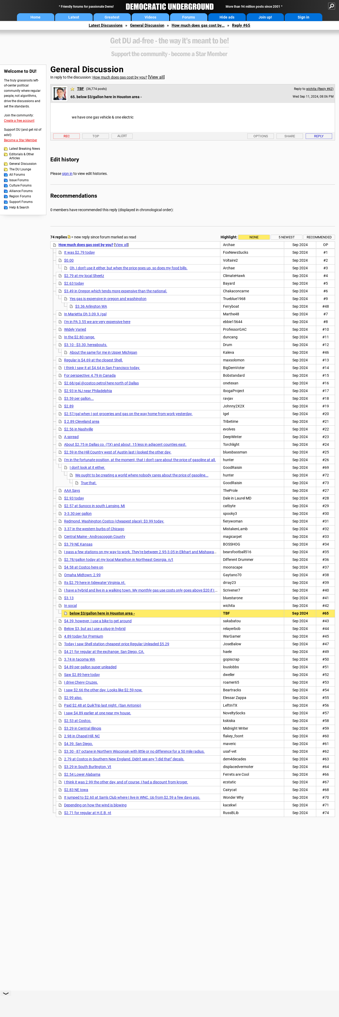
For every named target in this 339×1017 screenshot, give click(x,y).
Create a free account (19, 120)
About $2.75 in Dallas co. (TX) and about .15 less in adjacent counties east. (125, 444)
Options (260, 136)
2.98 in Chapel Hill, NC (82, 736)
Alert (122, 136)
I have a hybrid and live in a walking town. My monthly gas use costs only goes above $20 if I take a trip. (148, 590)
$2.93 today (74, 498)
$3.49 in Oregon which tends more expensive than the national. (115, 291)
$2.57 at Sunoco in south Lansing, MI (94, 506)
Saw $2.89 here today (82, 675)
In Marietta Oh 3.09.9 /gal (85, 314)
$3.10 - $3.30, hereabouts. (85, 345)
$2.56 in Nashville (78, 429)
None (253, 237)
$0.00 (69, 260)
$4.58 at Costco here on (83, 567)
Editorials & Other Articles (21, 156)
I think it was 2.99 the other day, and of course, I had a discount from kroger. (126, 782)
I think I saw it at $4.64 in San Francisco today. (102, 368)
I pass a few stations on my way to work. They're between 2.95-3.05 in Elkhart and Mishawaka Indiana (147, 552)
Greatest (112, 17)
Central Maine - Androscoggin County (94, 536)
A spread (71, 437)
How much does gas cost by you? (119, 77)
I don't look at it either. (87, 467)
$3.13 (69, 598)
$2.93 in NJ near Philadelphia (88, 391)
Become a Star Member (20, 140)
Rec (67, 136)
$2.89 (69, 406)
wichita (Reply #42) (319, 89)
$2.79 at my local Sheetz (84, 276)
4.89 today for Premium (83, 636)
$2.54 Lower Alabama (82, 774)
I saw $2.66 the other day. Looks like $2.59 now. (103, 690)
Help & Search (19, 207)
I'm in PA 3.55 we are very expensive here (97, 322)
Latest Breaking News (24, 149)
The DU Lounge (20, 169)
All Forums (17, 174)
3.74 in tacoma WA (79, 659)
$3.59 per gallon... (79, 398)
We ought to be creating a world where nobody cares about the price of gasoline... (141, 475)
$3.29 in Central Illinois (82, 728)
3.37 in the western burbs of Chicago (94, 529)
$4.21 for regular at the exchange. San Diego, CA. (104, 652)
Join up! (265, 17)
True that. (89, 483)
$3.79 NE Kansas (78, 544)
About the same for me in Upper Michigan (103, 352)
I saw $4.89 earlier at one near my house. (97, 713)
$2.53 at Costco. (77, 721)
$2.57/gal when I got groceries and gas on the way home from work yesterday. (128, 414)
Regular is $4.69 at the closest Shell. (93, 360)
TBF (80, 89)
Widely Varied (75, 329)
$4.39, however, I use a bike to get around (98, 621)
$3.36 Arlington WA (91, 306)
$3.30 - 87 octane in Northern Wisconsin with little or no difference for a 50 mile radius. (134, 751)
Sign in (303, 17)
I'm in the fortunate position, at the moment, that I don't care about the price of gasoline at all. (140, 460)
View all (156, 77)
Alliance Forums (21, 191)
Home (35, 17)
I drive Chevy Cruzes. (81, 682)
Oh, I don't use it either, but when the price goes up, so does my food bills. (129, 268)
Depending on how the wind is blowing (95, 805)
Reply (319, 136)
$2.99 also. (73, 698)
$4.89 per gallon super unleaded (90, 667)
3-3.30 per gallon (78, 513)
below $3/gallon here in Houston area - (102, 613)
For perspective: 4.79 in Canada (90, 375)
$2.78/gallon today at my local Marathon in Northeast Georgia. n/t (118, 559)
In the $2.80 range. (79, 337)
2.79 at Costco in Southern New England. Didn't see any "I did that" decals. (124, 759)
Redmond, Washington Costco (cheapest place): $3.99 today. (114, 521)
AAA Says (72, 490)
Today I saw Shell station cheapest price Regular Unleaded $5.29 (116, 644)
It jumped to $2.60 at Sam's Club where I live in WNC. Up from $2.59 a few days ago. (132, 797)
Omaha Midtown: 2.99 (82, 575)
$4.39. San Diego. (78, 744)
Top (95, 136)
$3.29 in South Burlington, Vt (87, 767)
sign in (67, 173)
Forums (188, 17)
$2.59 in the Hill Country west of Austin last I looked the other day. (117, 452)
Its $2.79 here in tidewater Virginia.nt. (95, 582)
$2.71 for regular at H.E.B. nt (87, 813)
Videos (150, 17)
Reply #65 (241, 25)
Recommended (319, 237)
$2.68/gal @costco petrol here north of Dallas (101, 383)
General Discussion (147, 25)
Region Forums (20, 196)
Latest (73, 17)
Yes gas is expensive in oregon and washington (108, 299)
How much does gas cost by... (198, 25)
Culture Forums (20, 185)
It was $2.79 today (79, 252)
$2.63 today (74, 283)
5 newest (287, 237)
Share (289, 136)
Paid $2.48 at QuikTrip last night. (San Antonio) (102, 705)
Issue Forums (19, 180)
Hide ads (227, 17)
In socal (70, 605)
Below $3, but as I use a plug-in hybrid (95, 628)
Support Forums (21, 202)
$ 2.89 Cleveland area (81, 421)
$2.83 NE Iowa (76, 790)
